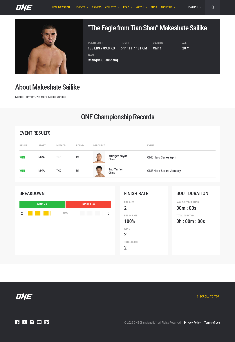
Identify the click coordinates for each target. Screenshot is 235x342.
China (157, 48)
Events (80, 7)
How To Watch (61, 7)
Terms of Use (212, 322)
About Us (166, 7)
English (193, 7)
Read (126, 7)
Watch (140, 7)
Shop (154, 7)
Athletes (110, 7)
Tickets (97, 7)
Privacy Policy (192, 322)
